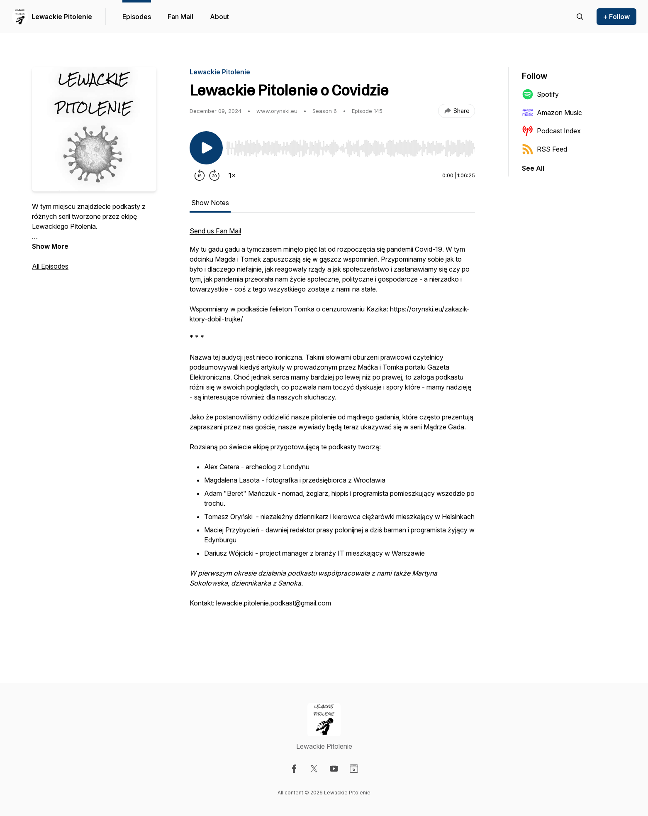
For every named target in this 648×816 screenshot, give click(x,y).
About (219, 16)
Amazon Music (552, 112)
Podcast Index (551, 131)
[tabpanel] (332, 431)
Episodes (136, 16)
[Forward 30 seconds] (214, 175)
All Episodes (50, 266)
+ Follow (616, 16)
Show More (50, 246)
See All (533, 168)
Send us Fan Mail (215, 231)
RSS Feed (544, 149)
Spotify (540, 94)
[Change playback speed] (232, 175)
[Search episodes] (580, 17)
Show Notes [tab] (210, 202)
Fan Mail (180, 16)
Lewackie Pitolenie (62, 16)
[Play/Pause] (206, 147)
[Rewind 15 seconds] (199, 175)
